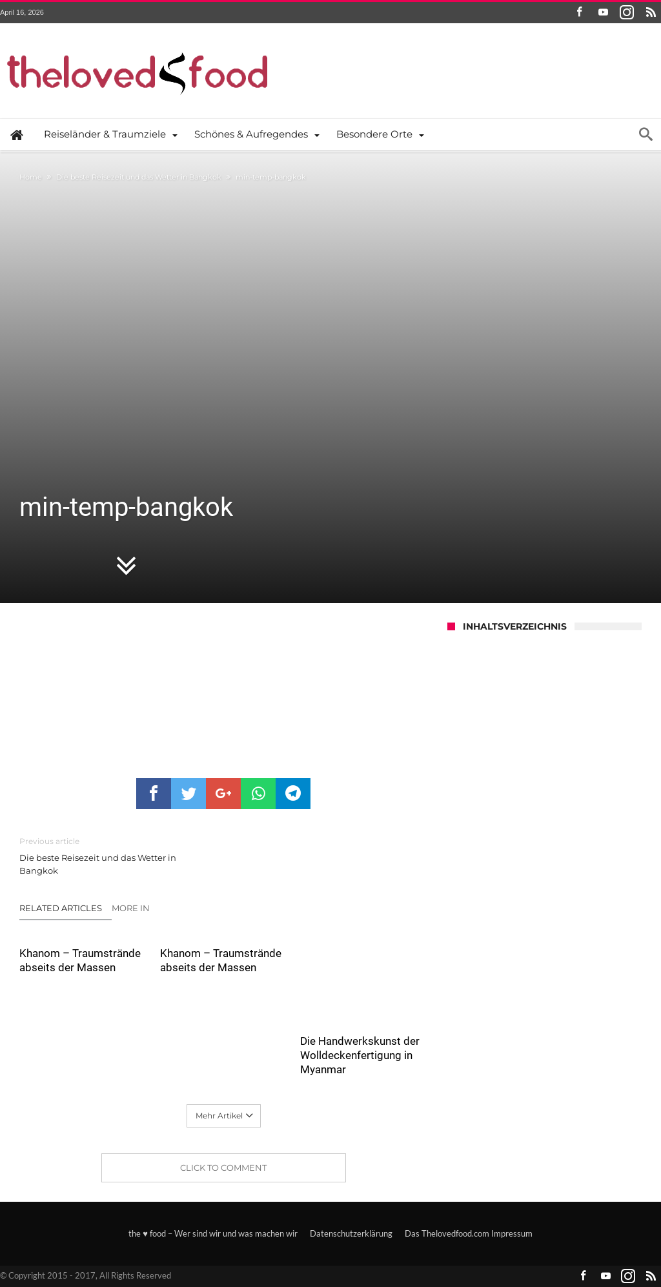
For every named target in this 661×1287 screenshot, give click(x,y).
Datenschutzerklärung (351, 1233)
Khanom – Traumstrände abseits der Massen (80, 960)
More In (132, 908)
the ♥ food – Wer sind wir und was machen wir (213, 1233)
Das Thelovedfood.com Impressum (469, 1233)
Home (30, 176)
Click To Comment (223, 1167)
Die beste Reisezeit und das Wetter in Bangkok (138, 176)
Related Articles (60, 908)
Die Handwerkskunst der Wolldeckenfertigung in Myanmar (360, 1055)
